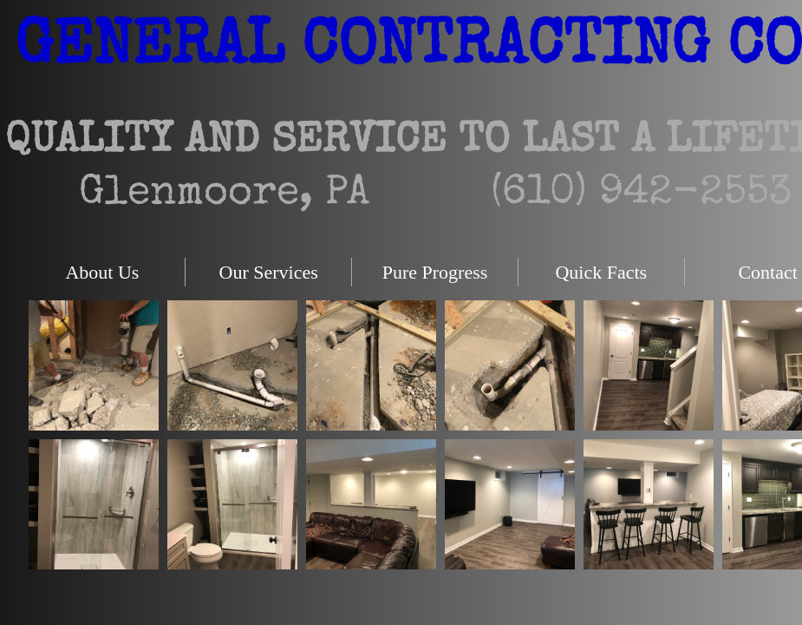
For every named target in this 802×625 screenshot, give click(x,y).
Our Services (268, 272)
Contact (767, 272)
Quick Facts (601, 272)
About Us (102, 272)
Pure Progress (435, 272)
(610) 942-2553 (641, 194)
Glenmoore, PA (224, 194)
